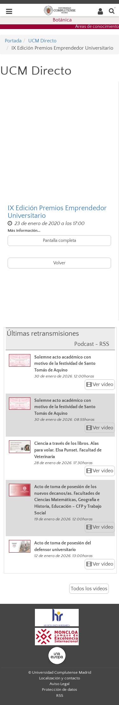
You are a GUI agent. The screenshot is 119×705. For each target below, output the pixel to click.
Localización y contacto (59, 678)
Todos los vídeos (89, 589)
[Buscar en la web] (112, 10)
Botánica (62, 20)
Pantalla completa (59, 240)
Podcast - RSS (91, 344)
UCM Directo (42, 41)
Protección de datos (59, 689)
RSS (59, 695)
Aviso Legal (59, 684)
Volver (59, 263)
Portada (13, 41)
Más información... (24, 230)
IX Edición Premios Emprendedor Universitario (57, 212)
